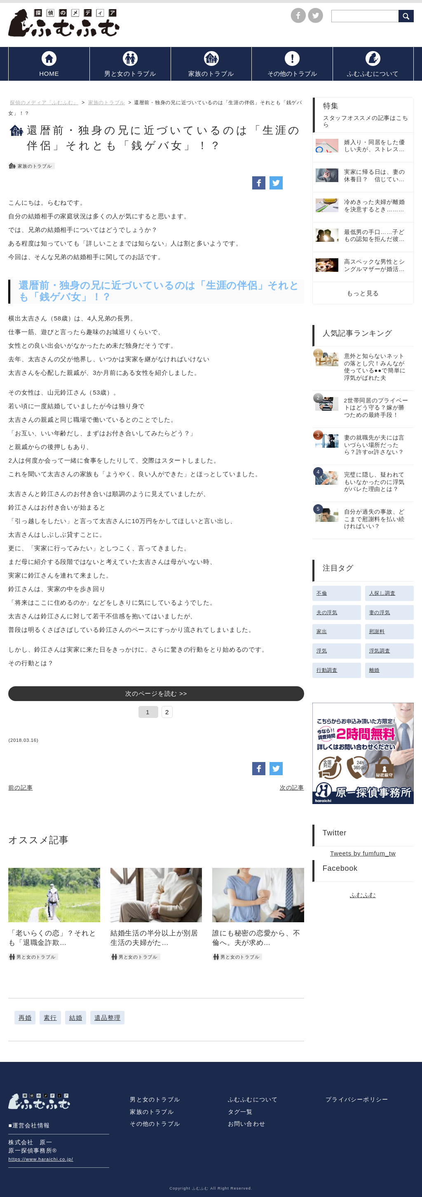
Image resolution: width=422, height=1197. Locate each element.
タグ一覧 (240, 1112)
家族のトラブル (151, 1112)
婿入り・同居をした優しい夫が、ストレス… (374, 146)
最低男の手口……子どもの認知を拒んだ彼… (374, 236)
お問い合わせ (246, 1124)
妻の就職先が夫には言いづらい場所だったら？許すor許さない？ (374, 445)
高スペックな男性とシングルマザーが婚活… (374, 265)
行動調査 (327, 670)
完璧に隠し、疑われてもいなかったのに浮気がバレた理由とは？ (374, 482)
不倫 (321, 593)
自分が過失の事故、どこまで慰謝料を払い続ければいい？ (374, 519)
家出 (321, 631)
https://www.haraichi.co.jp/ (40, 1159)
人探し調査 (382, 593)
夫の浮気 (327, 612)
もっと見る (363, 293)
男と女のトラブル (155, 1099)
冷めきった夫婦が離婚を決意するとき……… (374, 206)
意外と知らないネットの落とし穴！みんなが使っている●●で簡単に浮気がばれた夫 (375, 367)
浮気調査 (379, 651)
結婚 (75, 1017)
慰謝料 (377, 631)
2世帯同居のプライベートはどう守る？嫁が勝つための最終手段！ (376, 407)
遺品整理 (107, 1017)
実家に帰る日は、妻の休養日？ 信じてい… (374, 175)
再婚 (25, 1017)
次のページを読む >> (156, 693)
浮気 (321, 651)
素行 (50, 1017)
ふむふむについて (253, 1099)
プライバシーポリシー (357, 1099)
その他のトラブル (155, 1124)
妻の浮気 (379, 612)
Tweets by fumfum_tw (363, 853)
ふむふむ (363, 894)
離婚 (374, 670)
